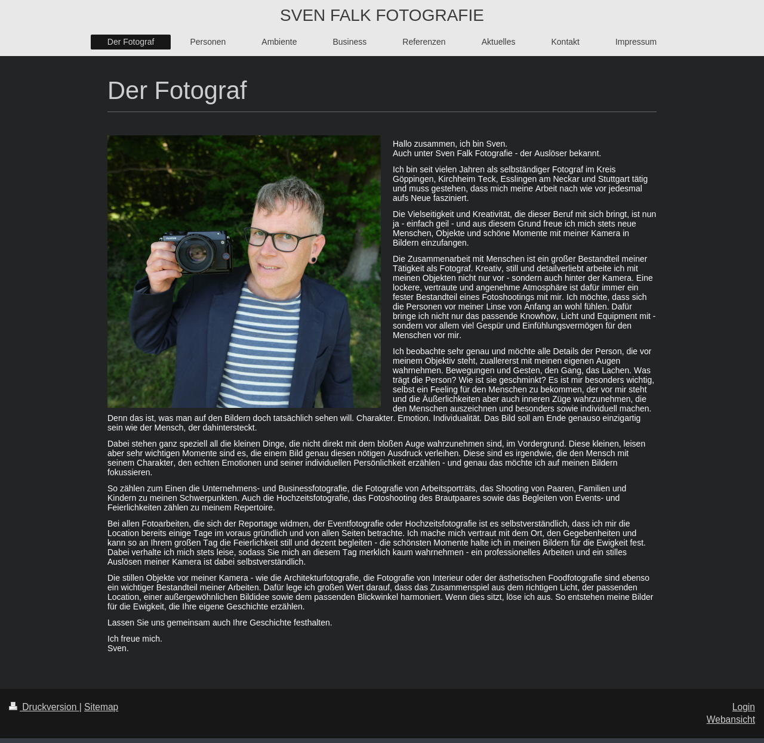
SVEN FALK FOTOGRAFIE (382, 15)
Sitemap (101, 707)
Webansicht (731, 719)
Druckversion (44, 707)
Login (743, 707)
